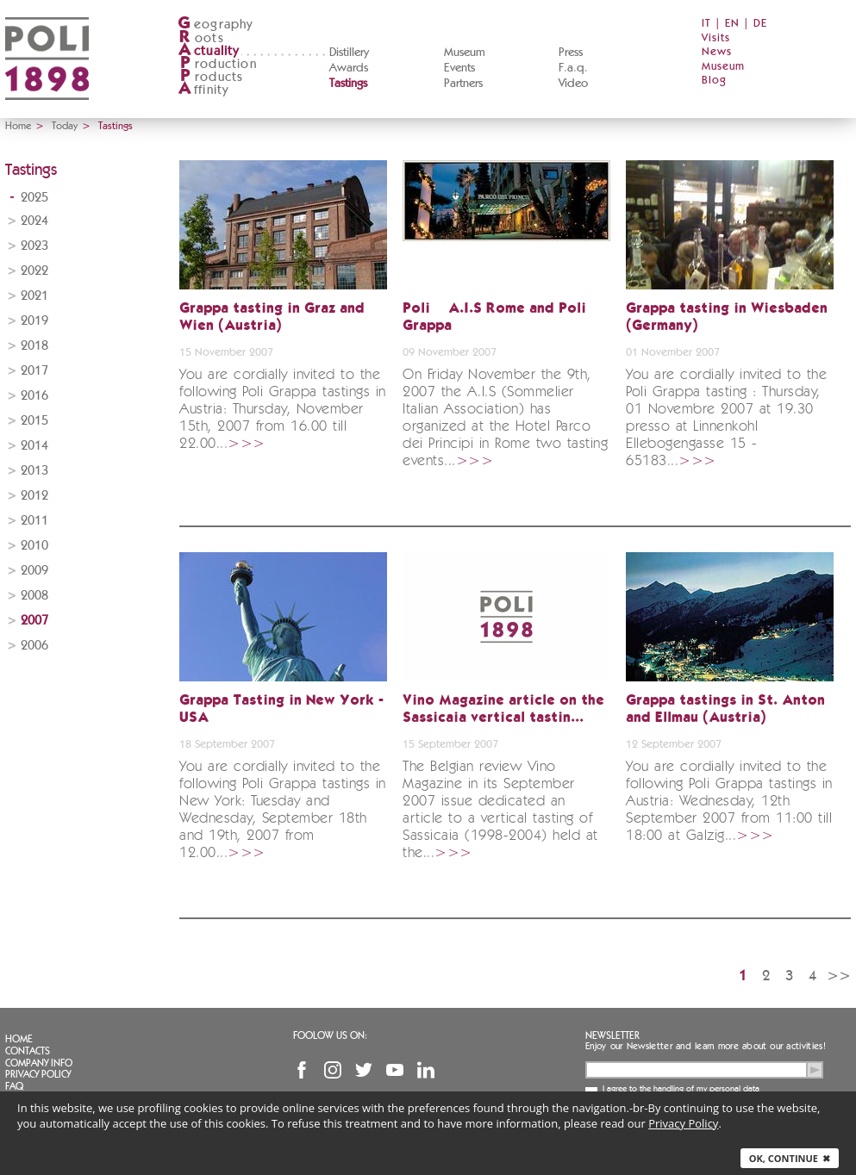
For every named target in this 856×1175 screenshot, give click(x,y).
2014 (34, 445)
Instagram (332, 1070)
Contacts (27, 1051)
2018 (34, 345)
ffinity (203, 90)
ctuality (209, 51)
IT (706, 23)
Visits (716, 38)
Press (571, 53)
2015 (34, 420)
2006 (34, 645)
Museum (464, 53)
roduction (217, 64)
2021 (34, 295)
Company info (38, 1063)
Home (18, 126)
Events (459, 68)
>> (839, 975)
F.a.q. (573, 68)
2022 (34, 270)
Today (65, 126)
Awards (348, 68)
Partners (463, 84)
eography (215, 24)
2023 (34, 245)
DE (760, 23)
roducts (210, 77)
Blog (714, 80)
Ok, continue (789, 1158)
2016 (34, 395)
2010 (34, 545)
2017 (34, 370)
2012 (34, 495)
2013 (34, 470)
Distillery (349, 53)
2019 (34, 320)
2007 (34, 620)
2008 (34, 595)
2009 (34, 570)
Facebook (301, 1070)
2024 (34, 220)
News (717, 52)
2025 (34, 197)
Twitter (363, 1070)
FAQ (14, 1086)
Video (573, 84)
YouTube (394, 1070)
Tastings (348, 84)
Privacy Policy (38, 1074)
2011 (34, 520)
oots (201, 38)
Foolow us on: (330, 1035)
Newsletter (612, 1035)
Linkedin (425, 1070)
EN (732, 23)
